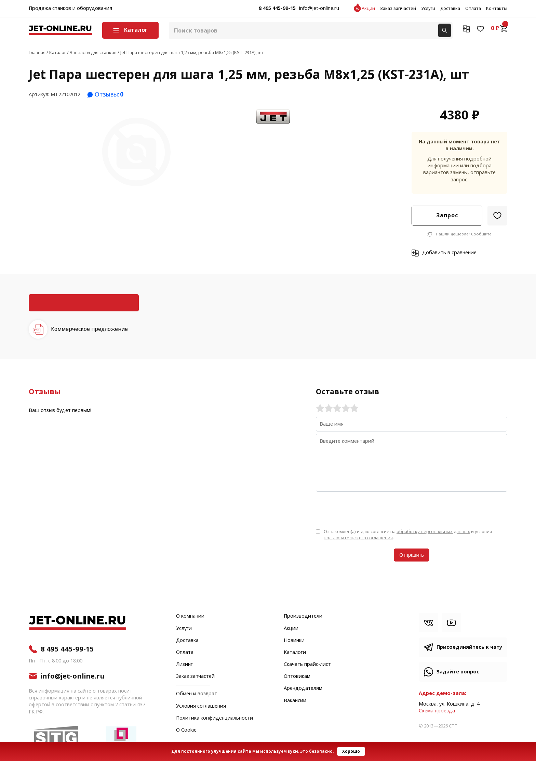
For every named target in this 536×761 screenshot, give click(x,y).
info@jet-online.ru (319, 8)
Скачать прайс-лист (307, 664)
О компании (190, 616)
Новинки (294, 640)
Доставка (450, 8)
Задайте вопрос (458, 671)
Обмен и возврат (196, 693)
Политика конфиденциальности (214, 718)
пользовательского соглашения (358, 537)
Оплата (473, 8)
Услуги (428, 8)
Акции (368, 8)
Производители (303, 616)
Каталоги (295, 652)
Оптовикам (297, 676)
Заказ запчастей (398, 8)
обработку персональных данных (433, 531)
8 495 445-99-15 (277, 8)
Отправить (411, 555)
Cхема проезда (437, 710)
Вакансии (295, 700)
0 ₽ (499, 28)
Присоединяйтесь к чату (469, 647)
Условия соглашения (201, 706)
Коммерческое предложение (89, 329)
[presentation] (368, 509)
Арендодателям (303, 688)
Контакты (496, 8)
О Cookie (186, 730)
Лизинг (184, 664)
